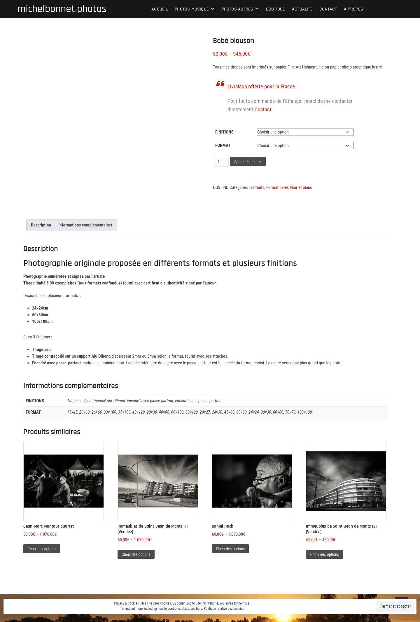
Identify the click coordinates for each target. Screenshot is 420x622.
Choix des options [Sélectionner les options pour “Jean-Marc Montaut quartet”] (41, 549)
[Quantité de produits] (221, 162)
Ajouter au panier (247, 161)
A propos (353, 9)
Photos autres (237, 9)
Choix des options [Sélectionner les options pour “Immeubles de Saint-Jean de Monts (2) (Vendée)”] (324, 554)
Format (222, 145)
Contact (328, 9)
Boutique (275, 9)
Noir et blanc (301, 187)
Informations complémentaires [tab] (85, 225)
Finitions (224, 132)
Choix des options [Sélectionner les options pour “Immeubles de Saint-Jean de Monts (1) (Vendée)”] (136, 554)
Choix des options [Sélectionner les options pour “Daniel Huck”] (230, 549)
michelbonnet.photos (62, 9)
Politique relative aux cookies (224, 609)
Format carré (277, 187)
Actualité (302, 9)
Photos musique (192, 9)
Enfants (257, 187)
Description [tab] (41, 225)
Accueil (159, 9)
